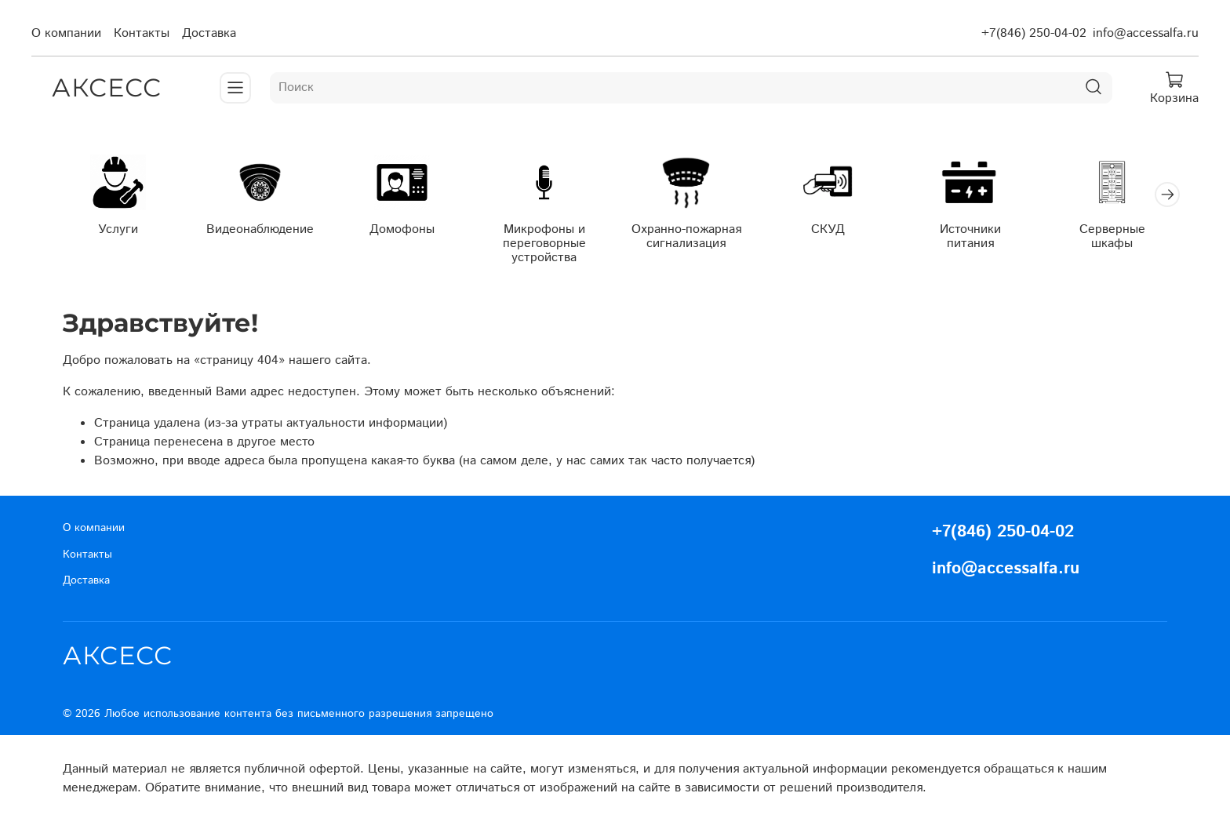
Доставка (209, 33)
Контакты (141, 33)
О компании (66, 33)
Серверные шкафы (1112, 236)
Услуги (118, 229)
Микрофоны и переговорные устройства (544, 243)
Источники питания (970, 236)
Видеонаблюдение (260, 229)
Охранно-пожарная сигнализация (686, 236)
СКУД (828, 229)
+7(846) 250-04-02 (1033, 33)
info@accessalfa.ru (1146, 33)
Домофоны (402, 229)
